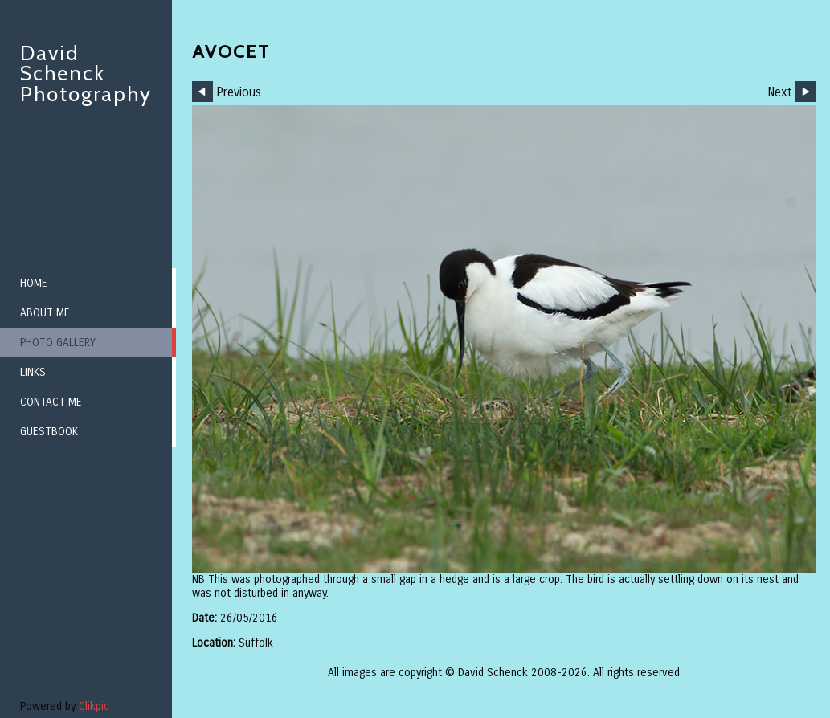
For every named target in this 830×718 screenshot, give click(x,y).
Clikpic (94, 706)
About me (45, 313)
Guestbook (49, 432)
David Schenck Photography (86, 73)
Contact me (51, 402)
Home (33, 283)
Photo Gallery (58, 342)
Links (33, 372)
